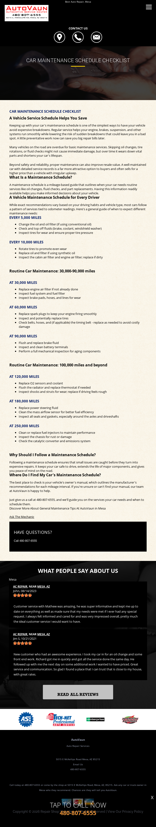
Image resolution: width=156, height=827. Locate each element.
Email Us (78, 764)
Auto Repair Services (78, 746)
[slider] (22, 595)
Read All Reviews (77, 694)
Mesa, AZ (43, 587)
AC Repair (20, 587)
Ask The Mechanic (21, 517)
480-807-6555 (46, 500)
